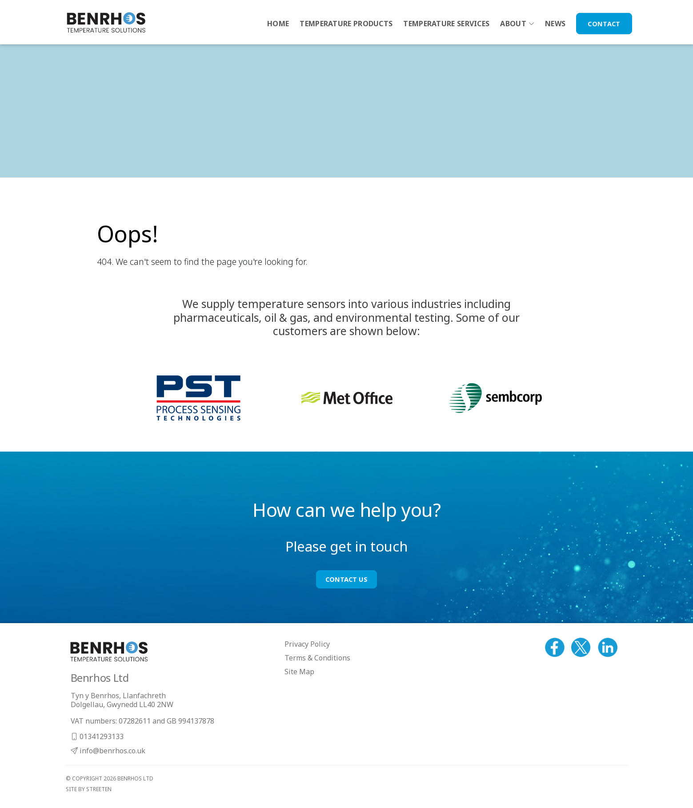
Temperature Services (446, 23)
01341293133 (97, 736)
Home (278, 23)
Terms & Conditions (317, 658)
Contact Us (346, 579)
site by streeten (89, 789)
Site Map (299, 671)
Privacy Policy (307, 644)
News (555, 23)
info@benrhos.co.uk (108, 750)
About (513, 23)
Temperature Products (346, 23)
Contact (604, 23)
